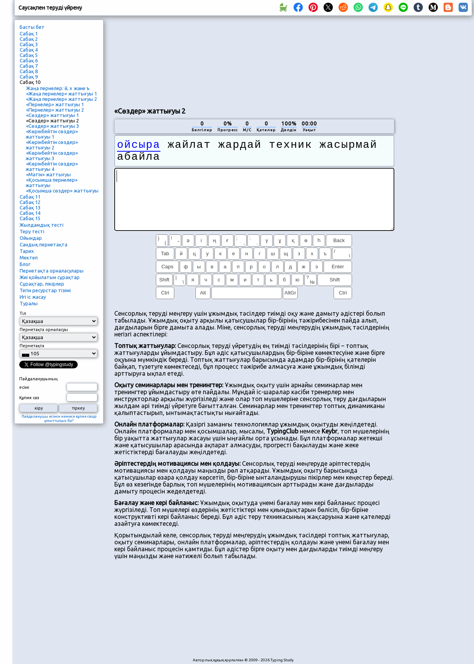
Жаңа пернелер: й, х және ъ (58, 88)
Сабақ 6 (29, 60)
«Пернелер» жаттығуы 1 (55, 104)
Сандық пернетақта (43, 244)
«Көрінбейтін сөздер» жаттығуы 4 (51, 166)
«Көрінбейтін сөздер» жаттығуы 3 (51, 155)
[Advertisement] (160, 60)
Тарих (27, 251)
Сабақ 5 (29, 55)
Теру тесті (32, 231)
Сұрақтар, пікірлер (42, 283)
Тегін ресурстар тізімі (45, 290)
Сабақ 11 (30, 196)
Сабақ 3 (29, 44)
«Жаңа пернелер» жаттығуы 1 (61, 93)
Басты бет (32, 27)
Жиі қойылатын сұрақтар (50, 277)
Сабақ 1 (29, 33)
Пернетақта (32, 345)
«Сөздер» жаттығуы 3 (52, 126)
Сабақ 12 (30, 202)
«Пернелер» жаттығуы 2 (55, 109)
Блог (25, 264)
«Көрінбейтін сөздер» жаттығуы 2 (51, 144)
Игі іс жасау (33, 296)
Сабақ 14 (30, 213)
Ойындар (31, 238)
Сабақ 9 (29, 76)
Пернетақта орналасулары (51, 270)
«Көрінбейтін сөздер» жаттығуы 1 (51, 134)
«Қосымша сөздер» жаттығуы (62, 190)
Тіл (23, 313)
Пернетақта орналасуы (44, 329)
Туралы (29, 303)
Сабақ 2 (29, 39)
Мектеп (29, 257)
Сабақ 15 (30, 218)
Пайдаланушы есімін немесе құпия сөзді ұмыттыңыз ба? (59, 418)
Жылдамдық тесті (41, 224)
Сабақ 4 (29, 49)
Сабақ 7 (29, 66)
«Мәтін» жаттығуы (48, 174)
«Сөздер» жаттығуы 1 (52, 115)
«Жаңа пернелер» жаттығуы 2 (61, 99)
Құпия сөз (29, 397)
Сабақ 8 (29, 71)
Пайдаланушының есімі (38, 383)
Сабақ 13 (30, 207)
